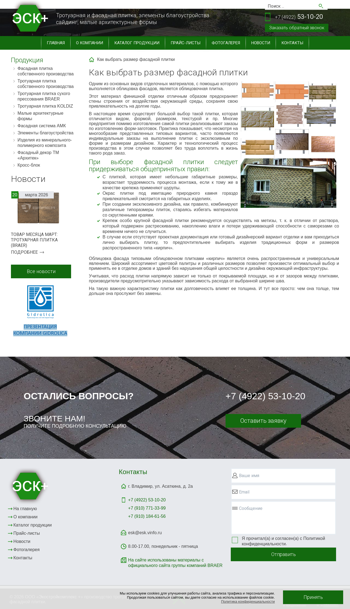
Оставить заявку (263, 420)
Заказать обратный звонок (296, 27)
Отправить (283, 554)
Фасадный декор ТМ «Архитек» (38, 155)
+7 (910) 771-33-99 (147, 508)
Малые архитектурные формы (40, 116)
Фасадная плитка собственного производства (46, 71)
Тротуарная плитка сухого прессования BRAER (44, 96)
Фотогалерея (226, 42)
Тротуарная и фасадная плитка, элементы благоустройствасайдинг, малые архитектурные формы (132, 18)
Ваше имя (249, 475)
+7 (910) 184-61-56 (147, 516)
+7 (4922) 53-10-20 (265, 396)
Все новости (41, 271)
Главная (56, 42)
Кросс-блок (29, 165)
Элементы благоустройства (46, 133)
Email (244, 492)
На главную (25, 508)
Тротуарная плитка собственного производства (46, 84)
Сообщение (250, 508)
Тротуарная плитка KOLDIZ (45, 106)
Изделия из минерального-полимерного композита (45, 143)
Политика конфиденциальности (248, 601)
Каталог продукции (136, 42)
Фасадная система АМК (42, 125)
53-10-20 (299, 17)
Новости (260, 42)
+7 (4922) (147, 500)
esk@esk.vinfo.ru (145, 532)
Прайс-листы (185, 42)
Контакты (292, 42)
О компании (89, 42)
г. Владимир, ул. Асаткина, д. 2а (160, 486)
